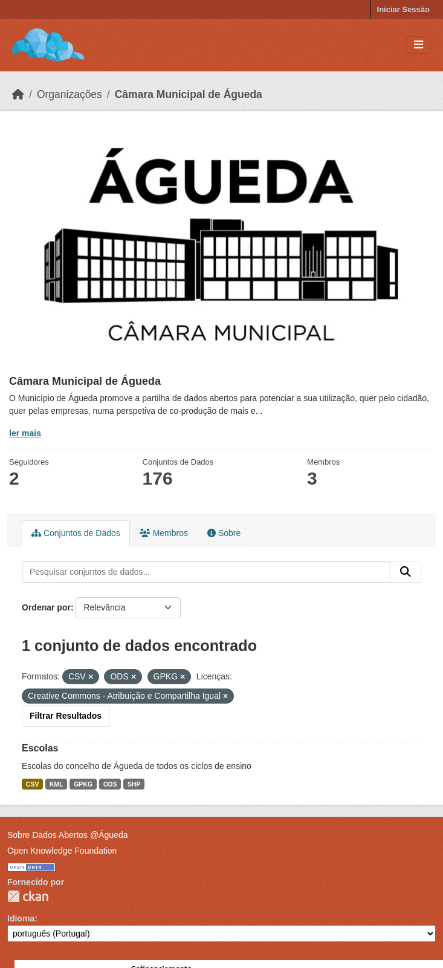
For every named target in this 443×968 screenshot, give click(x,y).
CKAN (27, 896)
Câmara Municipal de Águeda (188, 94)
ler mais (25, 433)
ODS (110, 784)
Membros (164, 533)
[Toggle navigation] (418, 45)
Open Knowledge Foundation (62, 850)
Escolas (40, 748)
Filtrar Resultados (66, 716)
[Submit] (405, 572)
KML (56, 784)
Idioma (20, 918)
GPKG (83, 784)
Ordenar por (46, 607)
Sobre (224, 533)
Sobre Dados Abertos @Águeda (67, 835)
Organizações (69, 94)
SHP (134, 784)
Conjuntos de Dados (75, 533)
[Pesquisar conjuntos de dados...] (206, 572)
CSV (32, 784)
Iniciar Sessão (403, 9)
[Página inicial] (18, 94)
